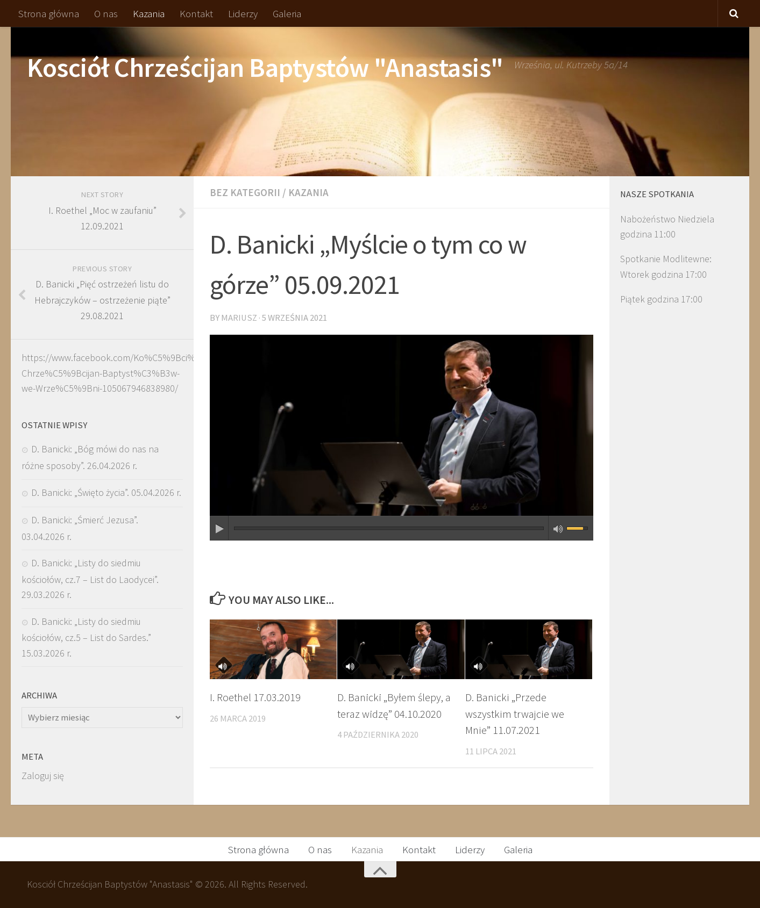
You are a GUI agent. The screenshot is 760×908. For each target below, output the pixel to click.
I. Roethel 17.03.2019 (255, 697)
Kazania (149, 13)
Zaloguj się (43, 775)
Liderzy (243, 13)
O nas (106, 13)
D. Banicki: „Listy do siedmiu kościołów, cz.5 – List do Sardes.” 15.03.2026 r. (86, 637)
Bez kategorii (245, 192)
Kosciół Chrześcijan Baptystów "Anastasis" (265, 67)
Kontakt (196, 13)
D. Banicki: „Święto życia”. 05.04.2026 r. (106, 492)
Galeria (287, 13)
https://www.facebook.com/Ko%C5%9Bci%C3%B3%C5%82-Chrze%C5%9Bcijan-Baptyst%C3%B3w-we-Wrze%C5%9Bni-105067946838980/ (142, 372)
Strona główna (48, 13)
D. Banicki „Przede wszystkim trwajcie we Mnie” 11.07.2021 (514, 713)
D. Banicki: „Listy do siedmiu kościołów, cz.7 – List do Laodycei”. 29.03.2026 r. (90, 579)
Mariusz (239, 317)
